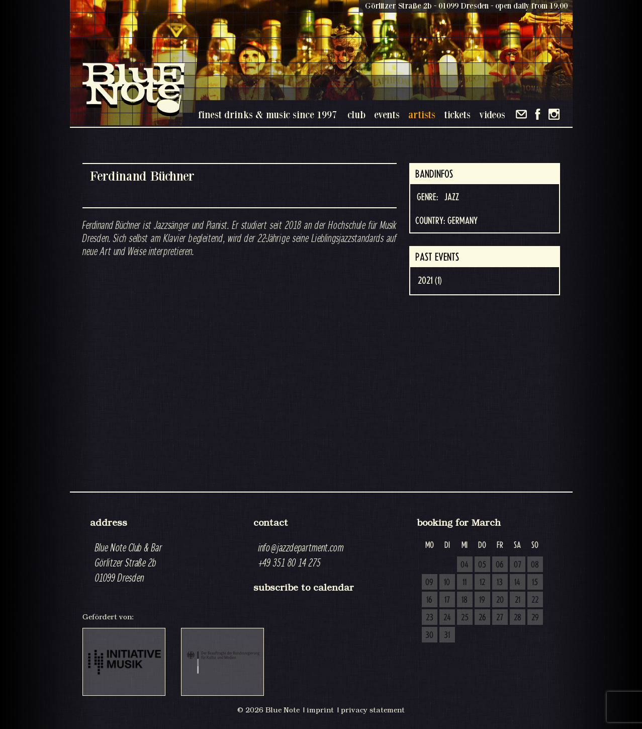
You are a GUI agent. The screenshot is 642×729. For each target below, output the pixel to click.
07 (517, 565)
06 (500, 565)
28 (517, 617)
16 (429, 600)
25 (465, 617)
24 (447, 617)
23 (429, 617)
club (356, 114)
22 (534, 600)
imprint (320, 710)
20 (500, 600)
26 (482, 617)
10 (447, 582)
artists (421, 114)
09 (429, 582)
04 (465, 565)
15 (535, 582)
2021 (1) (430, 281)
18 (465, 600)
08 (535, 565)
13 (500, 582)
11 (465, 582)
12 (482, 582)
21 (517, 600)
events (387, 114)
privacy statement (373, 710)
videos (492, 114)
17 (447, 600)
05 (482, 565)
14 (517, 582)
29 (535, 617)
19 (482, 600)
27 (499, 617)
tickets (457, 114)
